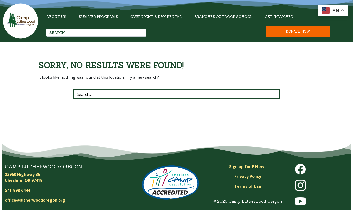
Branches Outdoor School (224, 16)
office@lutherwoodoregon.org (35, 200)
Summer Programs (98, 16)
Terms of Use (248, 186)
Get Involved (279, 16)
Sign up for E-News (247, 166)
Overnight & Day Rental (156, 16)
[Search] (141, 32)
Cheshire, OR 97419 (23, 180)
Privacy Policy (247, 176)
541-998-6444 (17, 190)
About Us (56, 16)
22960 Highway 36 (22, 174)
